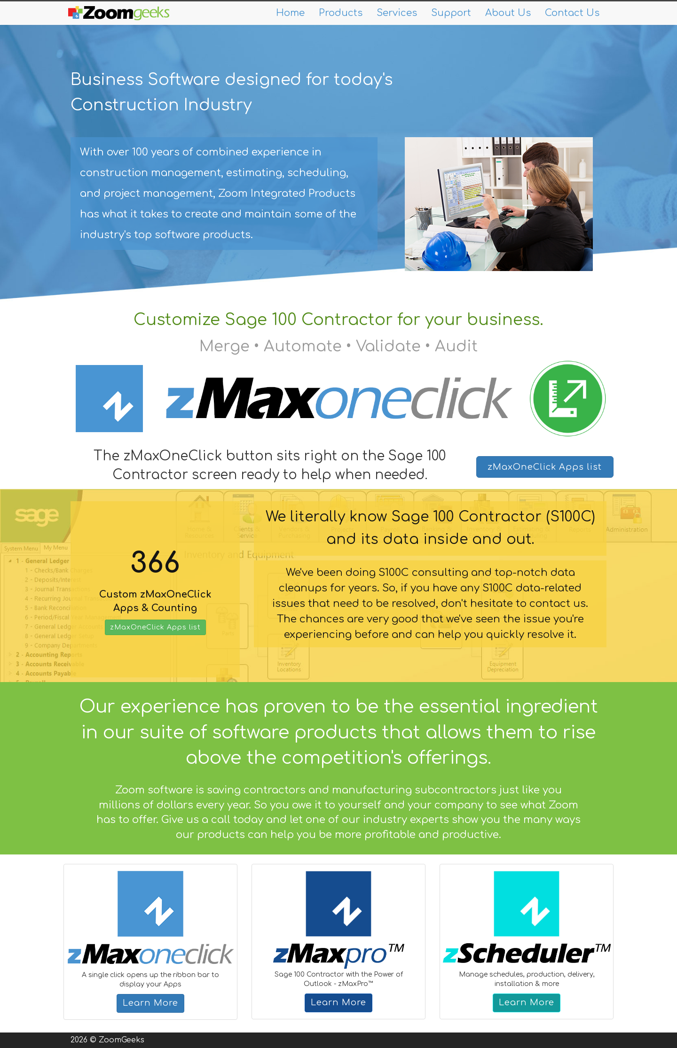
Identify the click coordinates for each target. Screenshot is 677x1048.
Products (340, 13)
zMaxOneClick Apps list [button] (545, 467)
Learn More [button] (150, 1003)
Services (397, 13)
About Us (508, 13)
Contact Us (572, 13)
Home (290, 13)
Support (451, 13)
